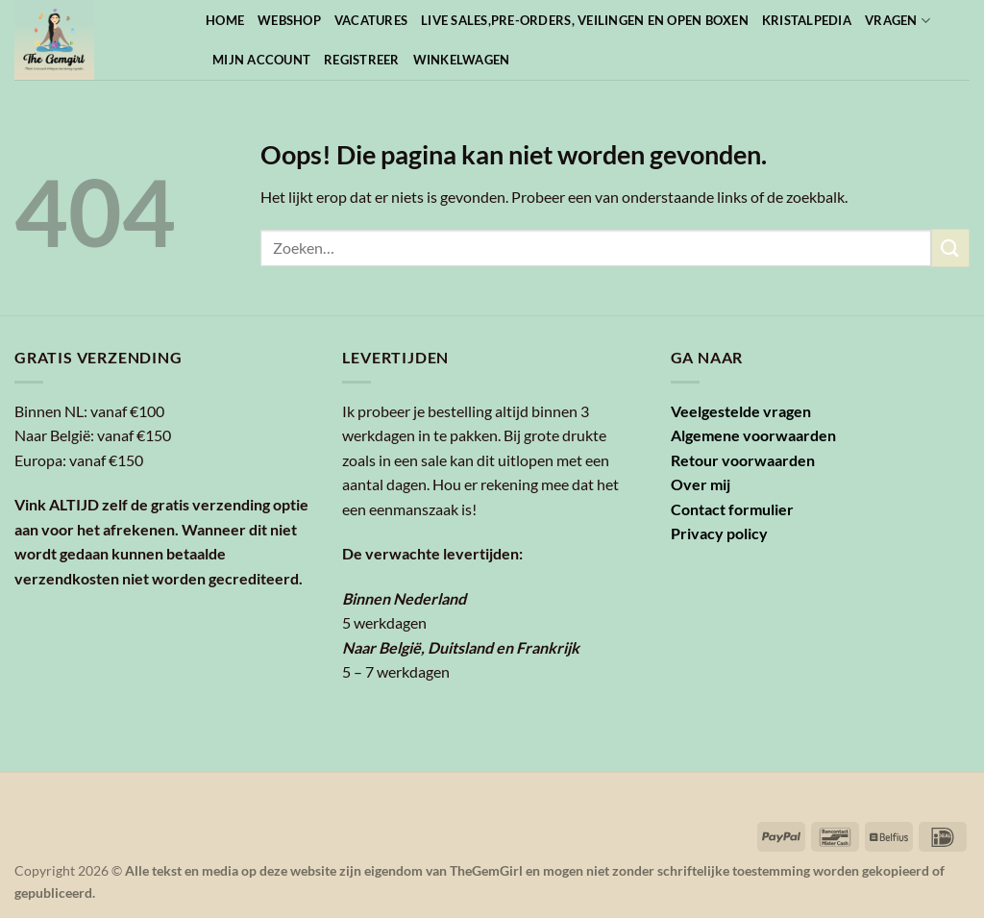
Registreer (362, 59)
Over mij (700, 484)
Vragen (897, 21)
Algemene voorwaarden (753, 435)
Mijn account (261, 59)
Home (225, 20)
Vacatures (370, 20)
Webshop (289, 20)
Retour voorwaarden (743, 460)
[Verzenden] (950, 247)
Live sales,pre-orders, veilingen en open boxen (585, 20)
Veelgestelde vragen (741, 411)
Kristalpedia (806, 20)
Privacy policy (719, 533)
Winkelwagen (461, 59)
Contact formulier (732, 509)
